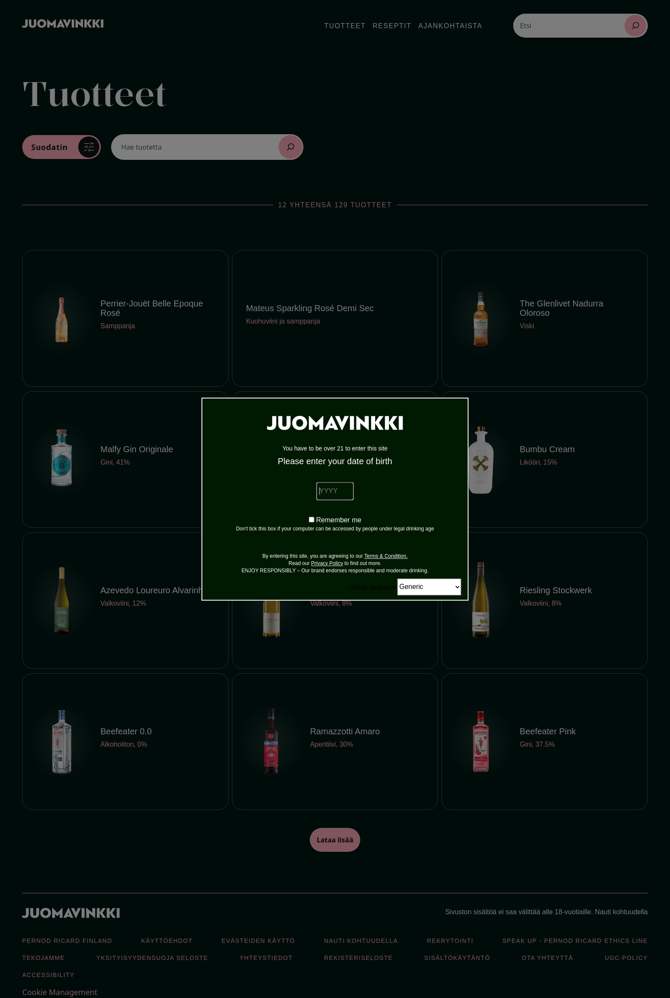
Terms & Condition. (386, 556)
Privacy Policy (327, 563)
